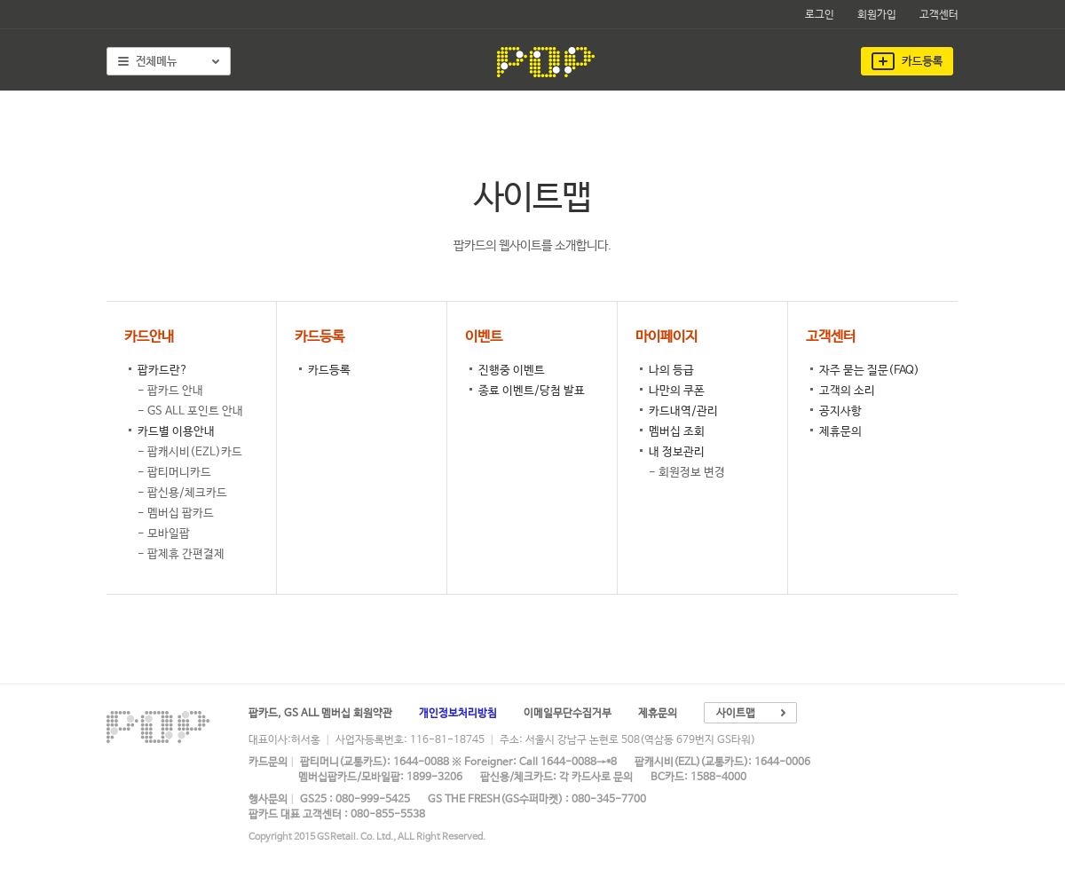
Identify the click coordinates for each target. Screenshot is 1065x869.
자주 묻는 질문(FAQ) (869, 370)
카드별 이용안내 (176, 431)
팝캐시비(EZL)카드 (194, 452)
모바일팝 (168, 534)
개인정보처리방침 (458, 713)
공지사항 (840, 411)
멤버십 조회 (677, 431)
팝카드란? (163, 370)
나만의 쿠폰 (677, 391)
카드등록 (329, 370)
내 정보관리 (677, 452)
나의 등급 (671, 370)
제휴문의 (840, 431)
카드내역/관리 (683, 411)
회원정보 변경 (692, 472)
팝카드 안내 (175, 391)
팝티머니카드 (179, 472)
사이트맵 (735, 713)
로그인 (819, 15)
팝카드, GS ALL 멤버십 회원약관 (320, 713)
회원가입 (876, 15)
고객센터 (938, 15)
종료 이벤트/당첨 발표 (531, 391)
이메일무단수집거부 (567, 713)
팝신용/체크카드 (187, 493)
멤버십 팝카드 (180, 513)
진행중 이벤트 (511, 370)
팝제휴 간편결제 (186, 554)
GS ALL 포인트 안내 (195, 411)
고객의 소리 (847, 391)
